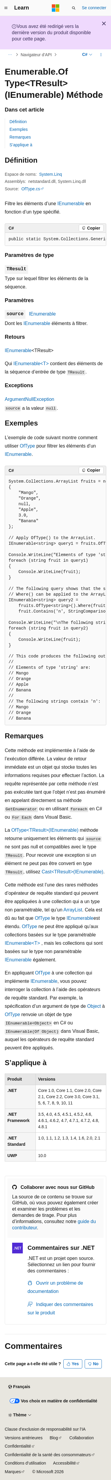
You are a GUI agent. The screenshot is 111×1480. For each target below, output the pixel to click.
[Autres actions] (101, 54)
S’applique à (20, 144)
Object (94, 1006)
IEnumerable (70, 203)
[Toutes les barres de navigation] (10, 54)
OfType (27, 445)
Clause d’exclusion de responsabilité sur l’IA (45, 1429)
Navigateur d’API (36, 54)
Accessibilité (64, 1463)
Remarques (20, 137)
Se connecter (94, 7)
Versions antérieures (24, 1437)
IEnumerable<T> (31, 363)
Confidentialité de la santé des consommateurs (48, 1454)
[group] (55, 239)
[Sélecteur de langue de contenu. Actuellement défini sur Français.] (19, 1387)
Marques (13, 1471)
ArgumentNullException (29, 399)
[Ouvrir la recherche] (74, 8)
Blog (54, 1437)
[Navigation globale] (6, 8)
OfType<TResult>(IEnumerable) (44, 830)
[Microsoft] (55, 8)
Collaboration (81, 1437)
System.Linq (50, 174)
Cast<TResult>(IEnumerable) (72, 871)
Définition (18, 121)
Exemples (18, 129)
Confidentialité (18, 1446)
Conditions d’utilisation (25, 1463)
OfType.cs (30, 188)
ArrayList (72, 909)
